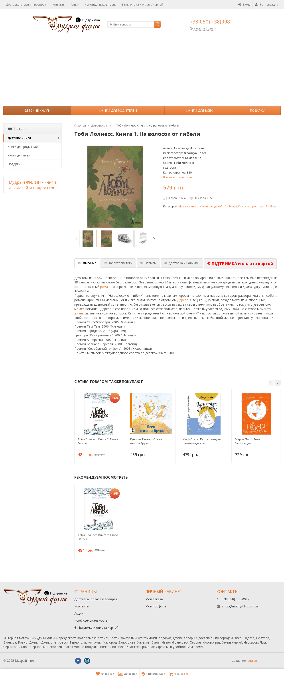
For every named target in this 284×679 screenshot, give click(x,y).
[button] (271, 383)
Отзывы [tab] (148, 263)
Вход (244, 4)
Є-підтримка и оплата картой (142, 4)
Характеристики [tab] (118, 263)
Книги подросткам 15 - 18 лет (258, 206)
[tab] (240, 263)
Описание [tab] (87, 263)
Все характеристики (177, 177)
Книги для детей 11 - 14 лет (218, 206)
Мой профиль (155, 606)
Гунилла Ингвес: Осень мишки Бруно (146, 441)
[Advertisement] (142, 73)
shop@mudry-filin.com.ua (240, 606)
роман (105, 287)
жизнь (79, 313)
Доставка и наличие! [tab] (181, 263)
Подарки (257, 110)
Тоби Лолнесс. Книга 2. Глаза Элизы (98, 441)
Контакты (58, 4)
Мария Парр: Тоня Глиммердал (247, 441)
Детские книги (37, 110)
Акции (75, 4)
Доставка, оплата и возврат (26, 4)
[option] (88, 238)
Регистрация (266, 4)
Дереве (182, 300)
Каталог (18, 128)
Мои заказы (154, 599)
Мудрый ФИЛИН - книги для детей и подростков (32, 185)
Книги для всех (199, 110)
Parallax (252, 661)
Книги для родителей (118, 110)
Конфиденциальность (100, 4)
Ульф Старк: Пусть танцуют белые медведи (202, 441)
